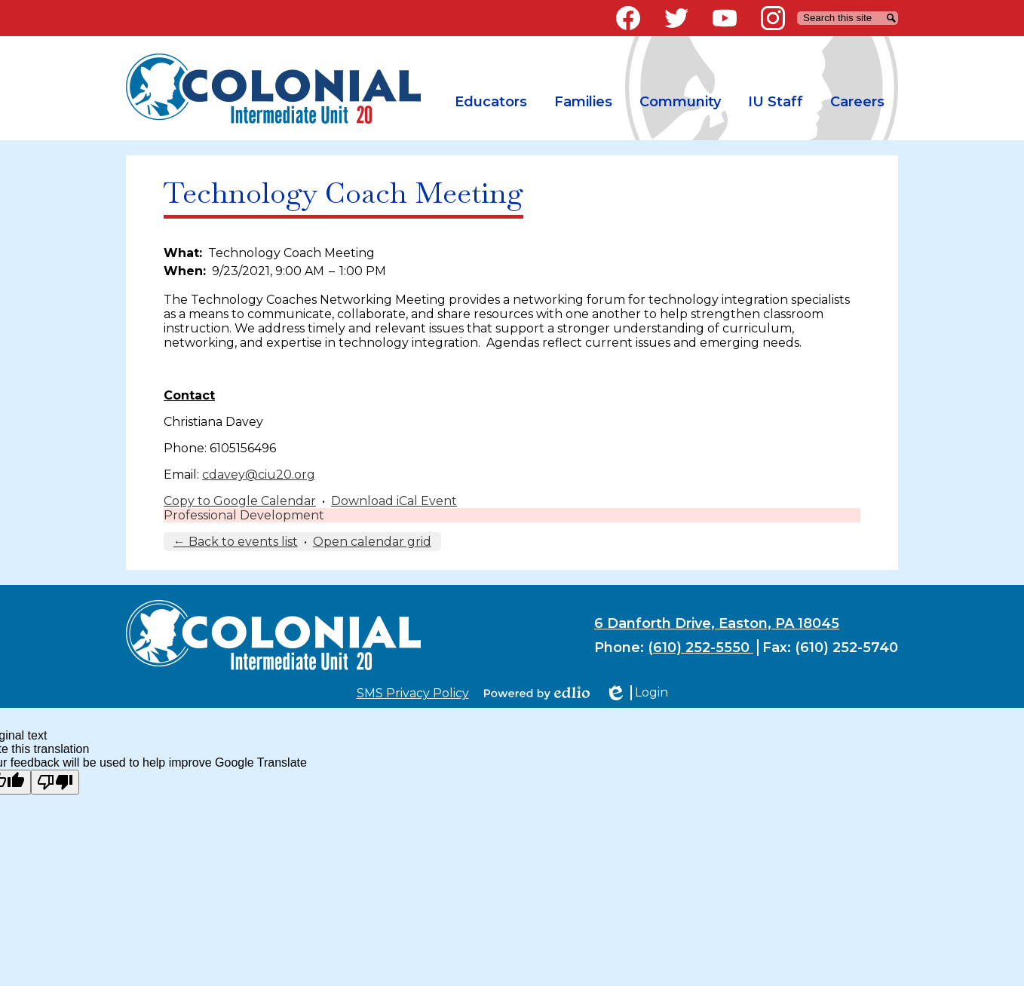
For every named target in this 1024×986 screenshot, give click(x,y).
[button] (491, 102)
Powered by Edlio (537, 692)
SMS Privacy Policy (413, 693)
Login (636, 693)
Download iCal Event (394, 501)
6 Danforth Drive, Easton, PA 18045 (716, 623)
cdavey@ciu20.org (258, 474)
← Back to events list (235, 541)
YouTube (725, 21)
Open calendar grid (372, 541)
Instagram (773, 21)
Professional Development (244, 515)
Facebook (628, 21)
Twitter (676, 21)
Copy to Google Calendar (240, 501)
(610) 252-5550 (700, 647)
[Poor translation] (55, 782)
